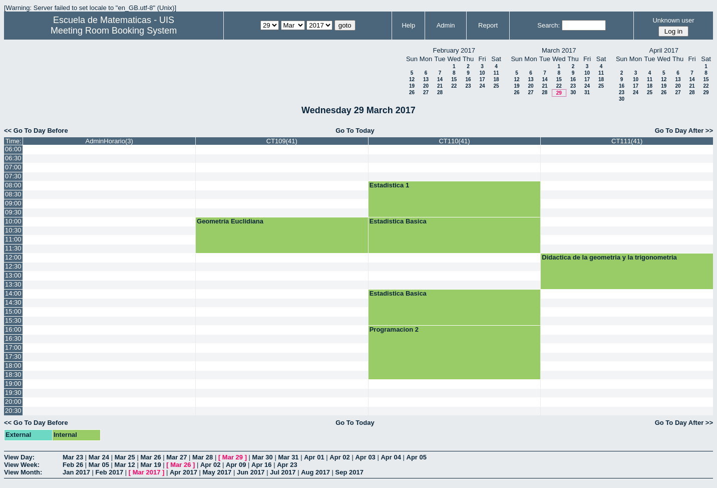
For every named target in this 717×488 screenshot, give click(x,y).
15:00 (13, 311)
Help (408, 25)
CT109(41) (281, 141)
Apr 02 (339, 457)
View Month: (23, 472)
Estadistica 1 (390, 185)
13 (426, 79)
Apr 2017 (183, 472)
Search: (548, 25)
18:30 (13, 374)
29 (559, 93)
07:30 (13, 176)
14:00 (13, 293)
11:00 (13, 239)
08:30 (13, 194)
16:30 (13, 338)
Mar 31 (288, 457)
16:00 (13, 329)
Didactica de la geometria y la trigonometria (609, 257)
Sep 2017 (349, 472)
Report (488, 25)
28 (440, 92)
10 (482, 73)
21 (440, 86)
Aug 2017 (315, 472)
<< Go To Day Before (36, 130)
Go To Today (355, 130)
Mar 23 (73, 457)
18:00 (13, 365)
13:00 (13, 275)
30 (573, 92)
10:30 (13, 230)
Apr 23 (287, 464)
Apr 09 (236, 464)
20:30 (13, 410)
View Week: (22, 464)
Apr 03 (365, 457)
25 (496, 86)
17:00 (13, 347)
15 (454, 79)
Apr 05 (417, 457)
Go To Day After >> (684, 130)
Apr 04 (391, 457)
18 (496, 79)
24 (482, 86)
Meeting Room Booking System (114, 31)
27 (426, 92)
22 (454, 86)
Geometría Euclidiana (230, 221)
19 (412, 86)
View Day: (19, 457)
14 (440, 79)
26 (412, 92)
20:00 (13, 401)
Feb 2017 (110, 472)
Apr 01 (314, 457)
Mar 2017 (147, 472)
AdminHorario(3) (109, 141)
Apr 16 (261, 464)
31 (587, 92)
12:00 (13, 257)
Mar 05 (99, 464)
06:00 (13, 149)
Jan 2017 (76, 472)
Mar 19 (150, 464)
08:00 (13, 185)
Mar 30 (262, 457)
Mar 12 (125, 464)
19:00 (13, 383)
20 (426, 86)
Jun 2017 (251, 472)
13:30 (13, 284)
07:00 (13, 167)
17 (482, 79)
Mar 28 (202, 457)
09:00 (13, 203)
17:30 (13, 356)
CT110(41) (454, 141)
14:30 (13, 302)
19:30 (13, 392)
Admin (446, 25)
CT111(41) (626, 141)
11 (496, 73)
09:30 (13, 212)
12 (412, 79)
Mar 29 (232, 457)
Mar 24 (99, 457)
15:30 (13, 320)
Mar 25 (125, 457)
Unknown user (673, 20)
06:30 (13, 158)
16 (468, 79)
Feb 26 (73, 464)
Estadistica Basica (398, 221)
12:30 (13, 266)
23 (468, 86)
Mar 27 (176, 457)
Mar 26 (150, 457)
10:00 (13, 221)
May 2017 (217, 472)
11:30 (13, 248)
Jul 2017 (282, 472)
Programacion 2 (394, 329)
